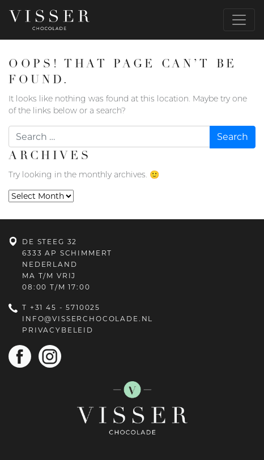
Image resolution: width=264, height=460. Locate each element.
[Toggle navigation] (239, 19)
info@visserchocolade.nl (87, 318)
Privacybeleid (57, 330)
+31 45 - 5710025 (65, 307)
